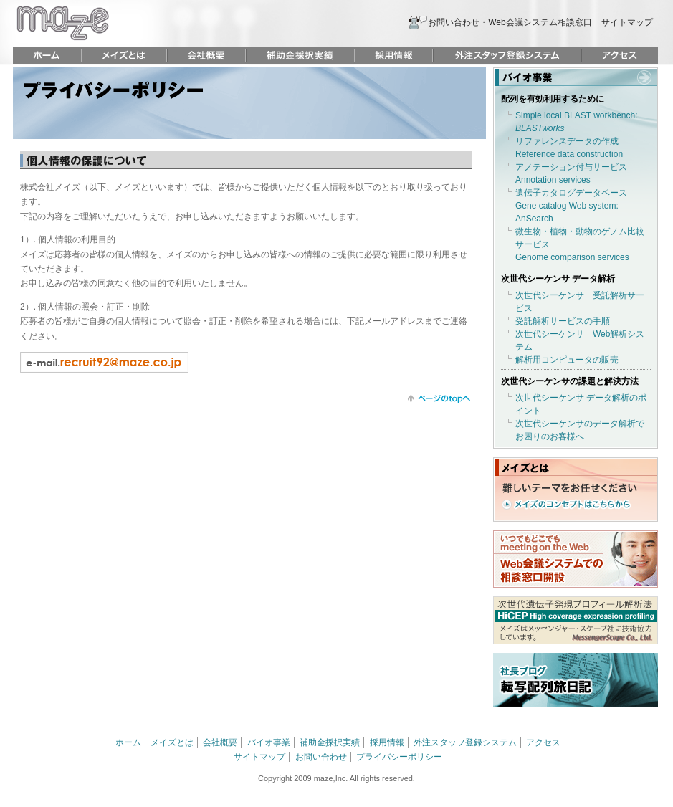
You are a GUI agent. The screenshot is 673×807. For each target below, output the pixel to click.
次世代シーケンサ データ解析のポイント (580, 404)
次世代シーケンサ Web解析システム (579, 340)
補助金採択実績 (300, 55)
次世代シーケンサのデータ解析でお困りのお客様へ (579, 430)
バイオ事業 (575, 76)
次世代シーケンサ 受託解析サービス (579, 301)
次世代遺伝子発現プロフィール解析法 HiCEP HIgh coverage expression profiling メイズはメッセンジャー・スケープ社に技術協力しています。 (575, 620)
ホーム (47, 55)
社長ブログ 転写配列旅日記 (575, 680)
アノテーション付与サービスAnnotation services (571, 173)
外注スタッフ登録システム (507, 55)
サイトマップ (627, 22)
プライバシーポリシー (399, 757)
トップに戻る (439, 399)
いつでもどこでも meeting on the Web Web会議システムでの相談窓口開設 (575, 559)
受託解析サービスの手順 (562, 321)
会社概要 (206, 55)
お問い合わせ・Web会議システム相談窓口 (509, 22)
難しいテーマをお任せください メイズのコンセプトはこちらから (569, 496)
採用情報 (393, 55)
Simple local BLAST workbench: (576, 121)
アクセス (620, 55)
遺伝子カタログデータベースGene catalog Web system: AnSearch (571, 206)
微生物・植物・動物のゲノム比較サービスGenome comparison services (579, 244)
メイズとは (124, 55)
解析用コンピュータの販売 (567, 360)
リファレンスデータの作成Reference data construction (569, 147)
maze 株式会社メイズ (62, 23)
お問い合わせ (321, 757)
